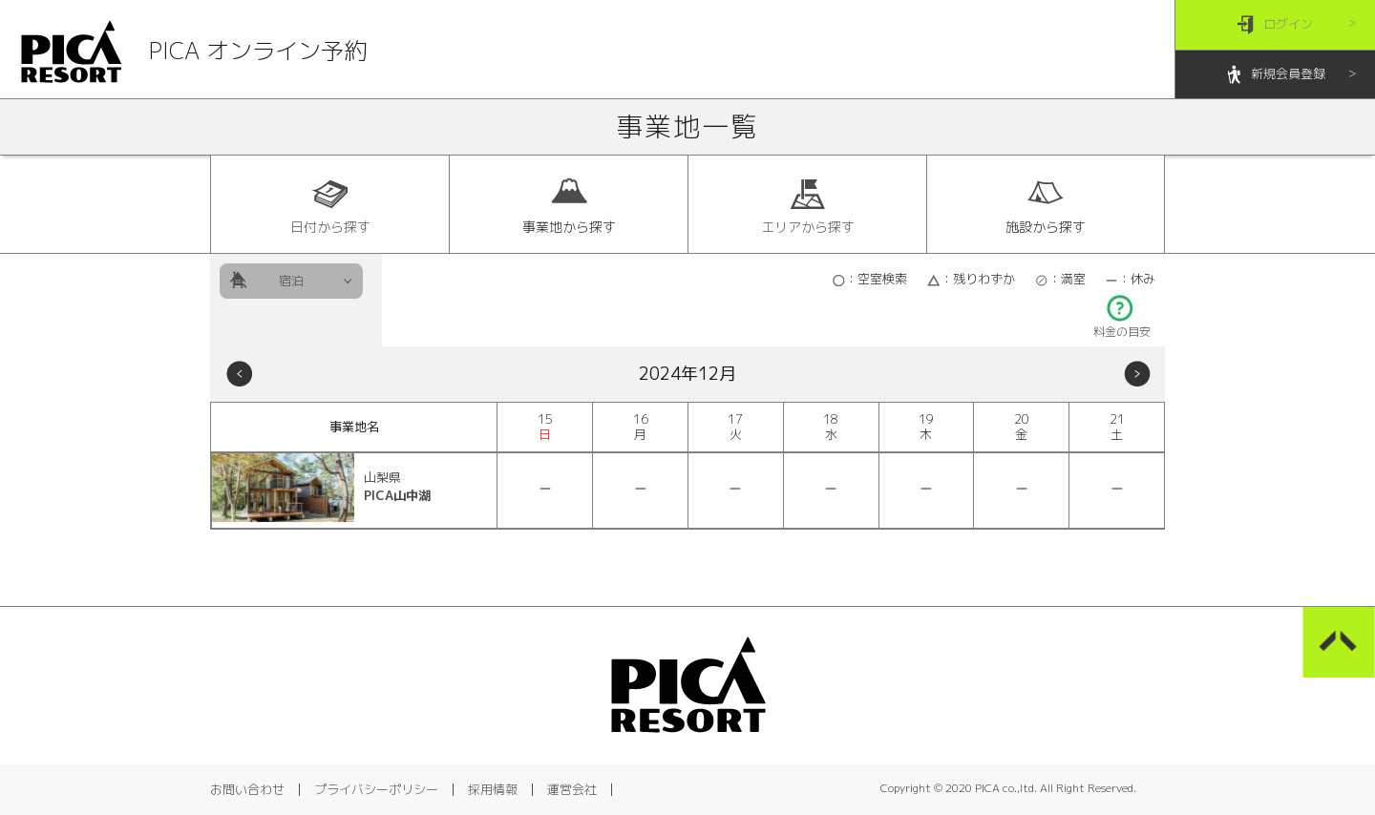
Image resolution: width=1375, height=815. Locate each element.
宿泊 (291, 280)
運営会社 (572, 789)
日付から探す (330, 205)
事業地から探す (569, 205)
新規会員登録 (1275, 75)
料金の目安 (1122, 326)
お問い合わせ (247, 789)
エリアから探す (808, 205)
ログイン (1275, 24)
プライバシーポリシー (376, 789)
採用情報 (493, 789)
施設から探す (1045, 205)
